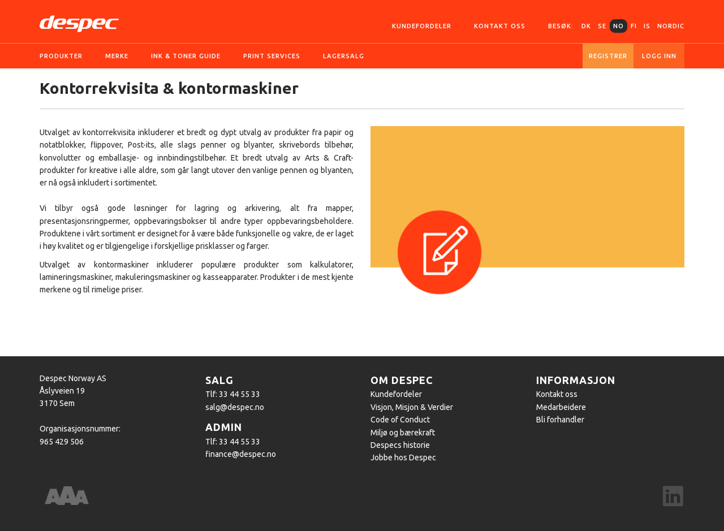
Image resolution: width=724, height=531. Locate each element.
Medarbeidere (561, 407)
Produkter (61, 56)
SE (602, 26)
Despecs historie (400, 445)
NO (618, 26)
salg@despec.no (234, 407)
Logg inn (659, 56)
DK (586, 26)
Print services (271, 56)
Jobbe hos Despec (403, 457)
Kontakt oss (499, 26)
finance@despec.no (240, 454)
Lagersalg (343, 56)
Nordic (670, 26)
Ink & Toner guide (186, 56)
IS (647, 26)
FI (634, 26)
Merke (116, 56)
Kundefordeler (421, 26)
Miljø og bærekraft (402, 432)
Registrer (608, 56)
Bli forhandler (560, 419)
